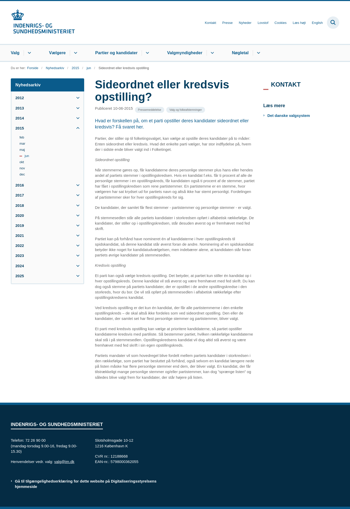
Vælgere (57, 52)
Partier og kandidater (116, 52)
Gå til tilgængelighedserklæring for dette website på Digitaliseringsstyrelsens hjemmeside (86, 484)
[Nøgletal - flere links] (258, 53)
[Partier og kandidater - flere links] (147, 53)
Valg (15, 52)
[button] (77, 98)
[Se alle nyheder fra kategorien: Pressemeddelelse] (149, 110)
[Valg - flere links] (29, 53)
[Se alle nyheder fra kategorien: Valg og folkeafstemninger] (185, 110)
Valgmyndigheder (184, 52)
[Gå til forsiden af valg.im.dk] (43, 22)
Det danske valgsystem (288, 115)
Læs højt (299, 23)
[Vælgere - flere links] (75, 53)
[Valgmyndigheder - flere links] (212, 53)
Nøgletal (240, 52)
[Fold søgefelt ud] (333, 22)
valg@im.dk (64, 461)
